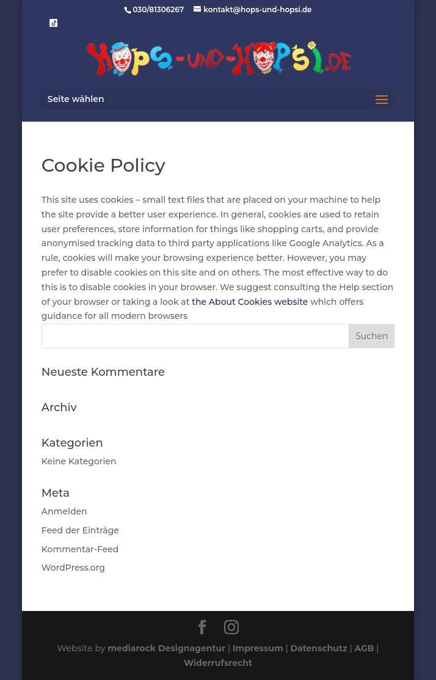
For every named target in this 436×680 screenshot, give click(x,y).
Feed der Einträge (80, 530)
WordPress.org (73, 567)
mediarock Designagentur (166, 648)
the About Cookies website (250, 301)
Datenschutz (318, 648)
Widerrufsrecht (218, 662)
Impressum (258, 648)
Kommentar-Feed (80, 549)
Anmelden (64, 511)
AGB (364, 648)
